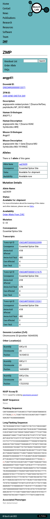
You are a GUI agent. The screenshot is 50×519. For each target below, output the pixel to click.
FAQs (6, 69)
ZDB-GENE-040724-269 (14, 96)
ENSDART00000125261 (30, 301)
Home (6, 3)
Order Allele (10, 65)
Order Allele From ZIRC (13, 214)
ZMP (5, 41)
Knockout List (10, 61)
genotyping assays (30, 395)
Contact (6, 8)
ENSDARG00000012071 (14, 87)
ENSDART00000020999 (30, 242)
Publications (9, 17)
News (5, 13)
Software (7, 32)
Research (7, 22)
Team (5, 36)
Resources (8, 27)
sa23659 (23, 164)
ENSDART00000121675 (30, 272)
